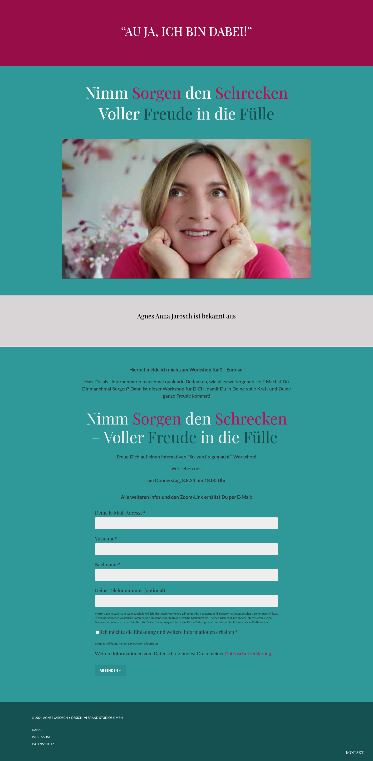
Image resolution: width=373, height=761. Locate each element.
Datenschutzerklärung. (248, 653)
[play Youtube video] (186, 209)
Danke (37, 730)
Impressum (41, 737)
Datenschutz (43, 744)
